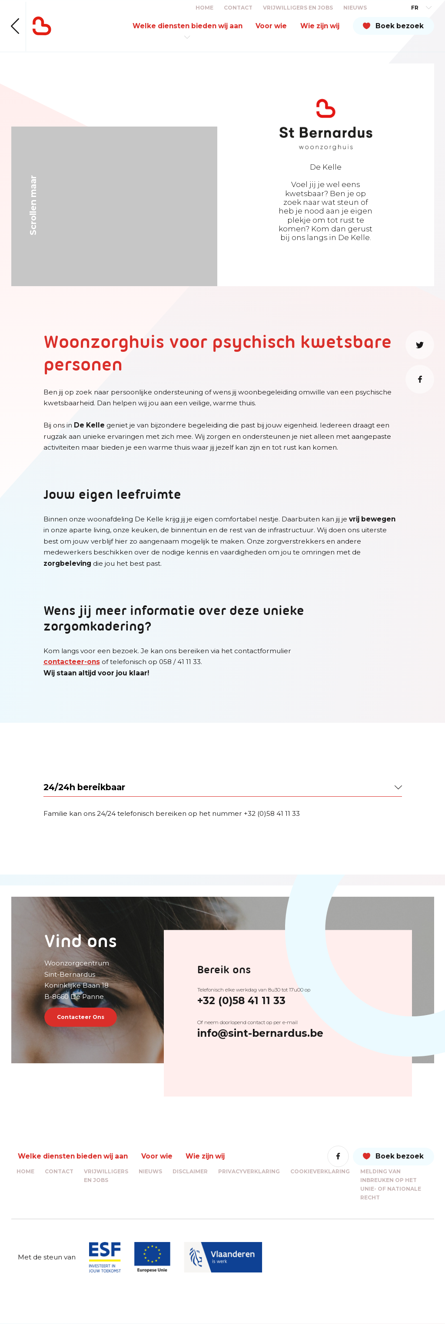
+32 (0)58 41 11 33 (255, 1001)
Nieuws (355, 7)
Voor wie (271, 26)
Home (204, 7)
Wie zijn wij (319, 26)
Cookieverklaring (320, 1176)
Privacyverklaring (249, 1176)
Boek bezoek (399, 26)
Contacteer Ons (89, 1019)
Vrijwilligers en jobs (298, 7)
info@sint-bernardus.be (274, 1034)
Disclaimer (190, 1176)
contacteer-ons (71, 662)
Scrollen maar (33, 205)
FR (414, 7)
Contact (238, 7)
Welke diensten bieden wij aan (187, 26)
